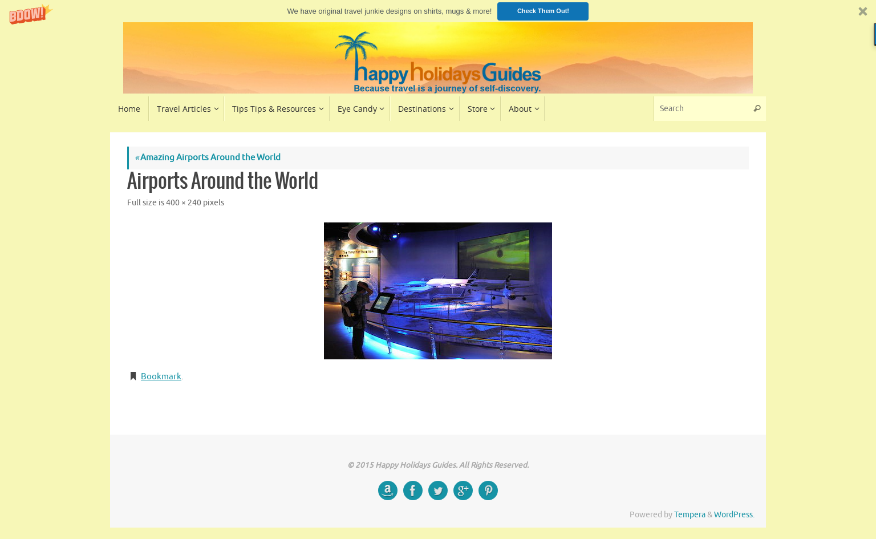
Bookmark (161, 376)
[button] (438, 11)
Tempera (689, 515)
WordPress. (734, 515)
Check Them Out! (543, 10)
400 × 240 (183, 203)
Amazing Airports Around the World (208, 157)
